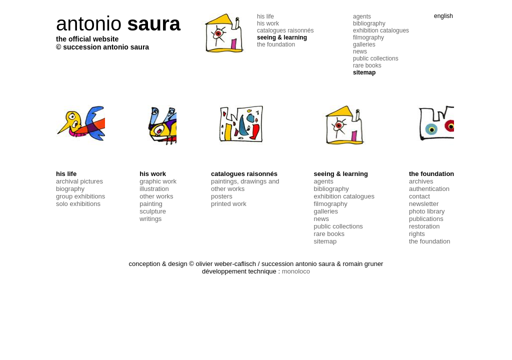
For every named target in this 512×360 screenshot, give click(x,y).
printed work (228, 204)
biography (70, 188)
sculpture (153, 211)
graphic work (158, 181)
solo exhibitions (78, 204)
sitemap (364, 72)
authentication (429, 188)
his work (268, 23)
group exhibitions (80, 196)
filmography (368, 37)
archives (421, 181)
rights (417, 234)
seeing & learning (282, 37)
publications (426, 218)
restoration (424, 226)
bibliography (369, 23)
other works (156, 196)
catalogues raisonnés (285, 30)
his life (265, 16)
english (443, 16)
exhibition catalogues (381, 30)
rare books (367, 65)
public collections (375, 58)
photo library (427, 211)
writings (151, 218)
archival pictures (79, 181)
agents (362, 16)
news (360, 51)
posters (221, 196)
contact (419, 196)
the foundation (276, 44)
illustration (154, 188)
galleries (364, 44)
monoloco (296, 271)
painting (151, 204)
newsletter (423, 204)
